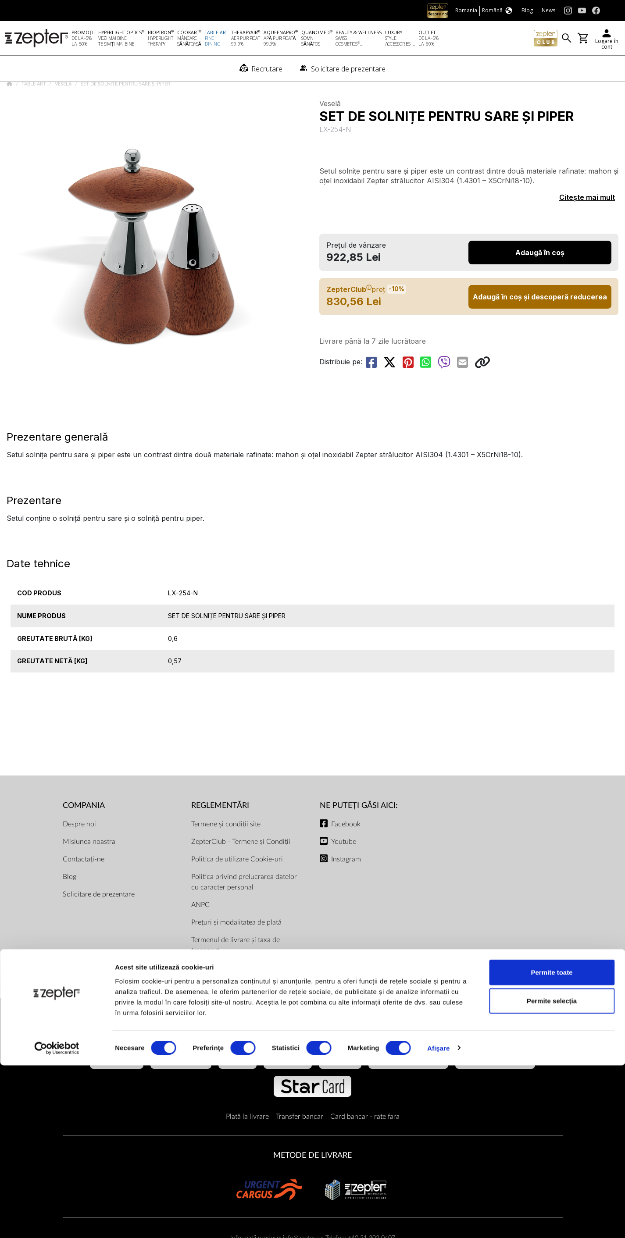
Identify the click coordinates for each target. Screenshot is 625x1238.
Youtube (343, 866)
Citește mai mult (587, 222)
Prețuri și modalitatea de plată (236, 947)
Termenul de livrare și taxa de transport (235, 970)
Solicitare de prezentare (99, 919)
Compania (84, 831)
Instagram (346, 884)
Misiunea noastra (89, 866)
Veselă (64, 109)
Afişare (438, 1220)
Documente (209, 992)
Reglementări (220, 831)
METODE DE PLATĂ (312, 1053)
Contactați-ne (83, 884)
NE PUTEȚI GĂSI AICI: (359, 831)
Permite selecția (552, 1174)
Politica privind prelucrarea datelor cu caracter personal (244, 907)
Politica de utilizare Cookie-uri (237, 884)
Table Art (34, 109)
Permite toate (551, 1145)
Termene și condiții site (226, 849)
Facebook (346, 849)
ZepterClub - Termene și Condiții (240, 866)
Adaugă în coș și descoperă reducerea (540, 321)
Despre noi (79, 849)
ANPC (200, 929)
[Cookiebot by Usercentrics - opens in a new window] (56, 1220)
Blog (69, 901)
